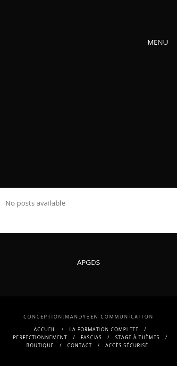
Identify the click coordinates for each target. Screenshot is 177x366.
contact (79, 345)
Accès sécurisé (126, 345)
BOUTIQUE (40, 345)
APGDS (88, 262)
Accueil (45, 329)
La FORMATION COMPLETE (104, 329)
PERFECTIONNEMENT (40, 337)
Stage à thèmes (137, 337)
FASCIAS (91, 337)
